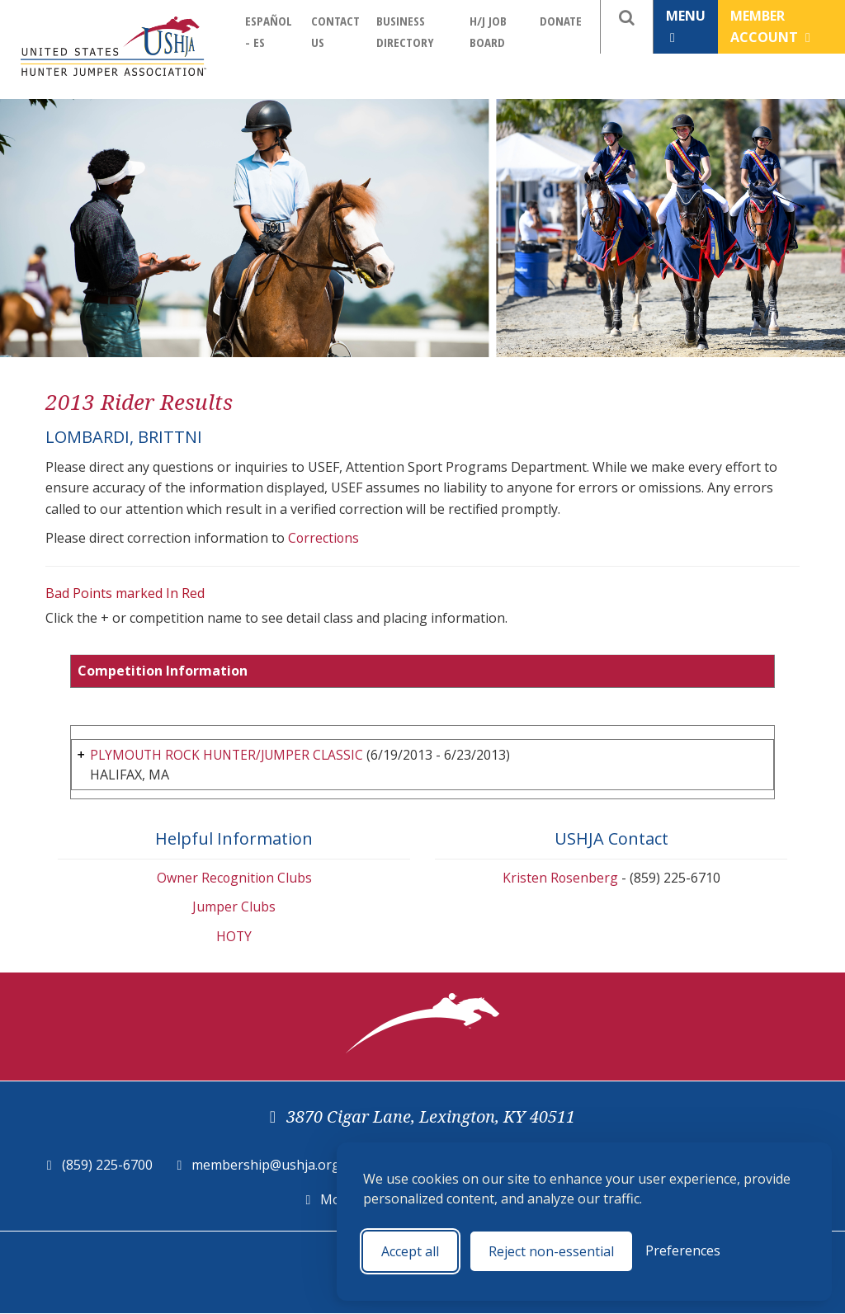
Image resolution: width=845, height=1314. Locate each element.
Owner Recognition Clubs (234, 878)
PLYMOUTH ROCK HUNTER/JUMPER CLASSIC (230, 755)
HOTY (234, 937)
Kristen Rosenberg (560, 878)
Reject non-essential (551, 1251)
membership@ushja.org (265, 1165)
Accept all (410, 1251)
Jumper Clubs (234, 907)
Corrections (324, 538)
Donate (561, 20)
